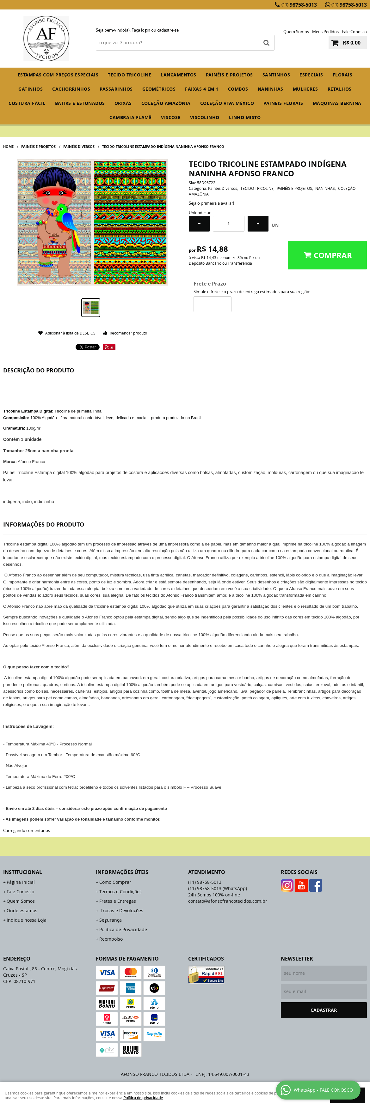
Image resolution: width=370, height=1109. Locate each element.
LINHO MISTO (245, 117)
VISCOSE (171, 117)
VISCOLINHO (204, 117)
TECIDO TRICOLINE (129, 75)
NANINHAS (270, 89)
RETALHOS (340, 89)
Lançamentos (178, 75)
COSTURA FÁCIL (27, 103)
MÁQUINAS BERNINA (337, 103)
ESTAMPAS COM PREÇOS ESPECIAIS (58, 75)
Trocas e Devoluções (121, 910)
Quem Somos (296, 31)
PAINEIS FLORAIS (283, 103)
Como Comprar (115, 882)
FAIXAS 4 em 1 (202, 89)
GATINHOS (30, 89)
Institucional (22, 872)
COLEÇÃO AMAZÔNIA (166, 103)
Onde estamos (22, 910)
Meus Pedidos (325, 31)
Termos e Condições (120, 892)
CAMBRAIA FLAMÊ (130, 117)
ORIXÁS (123, 103)
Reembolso (111, 939)
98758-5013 (299, 4)
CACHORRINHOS (71, 89)
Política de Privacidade (123, 929)
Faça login (141, 30)
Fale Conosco (354, 31)
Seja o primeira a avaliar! (211, 203)
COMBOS (238, 89)
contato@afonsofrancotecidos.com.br (227, 901)
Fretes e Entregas (117, 901)
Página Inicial (21, 882)
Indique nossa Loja (26, 920)
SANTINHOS (276, 75)
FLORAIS (343, 75)
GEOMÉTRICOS (159, 89)
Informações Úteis (122, 872)
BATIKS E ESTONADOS (80, 103)
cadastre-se (168, 30)
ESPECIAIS (311, 75)
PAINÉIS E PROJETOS (229, 75)
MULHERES (305, 89)
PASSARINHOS (116, 89)
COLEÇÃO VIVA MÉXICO (227, 103)
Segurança (110, 920)
